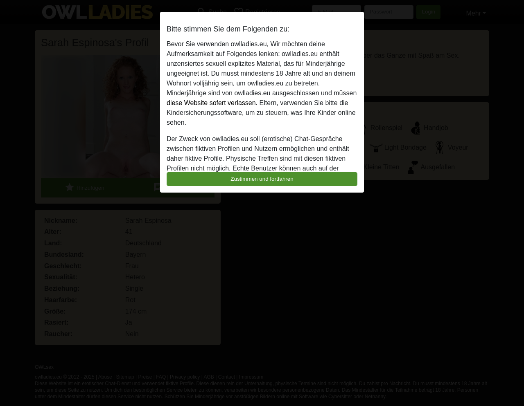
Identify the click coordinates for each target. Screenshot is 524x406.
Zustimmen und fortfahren (262, 179)
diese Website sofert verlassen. (212, 102)
